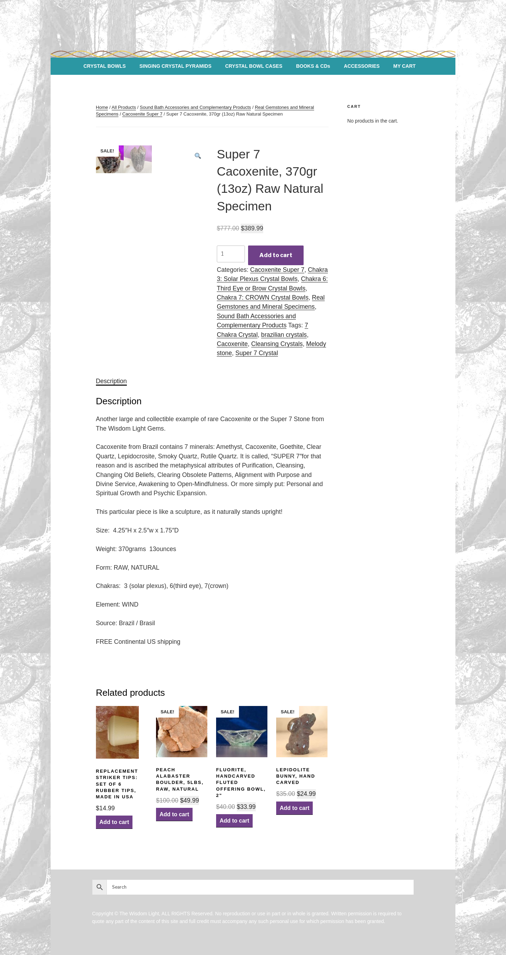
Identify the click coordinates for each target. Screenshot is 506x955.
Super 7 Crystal (256, 353)
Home (102, 107)
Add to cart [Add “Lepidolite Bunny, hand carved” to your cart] (294, 808)
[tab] (111, 381)
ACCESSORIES (362, 66)
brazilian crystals (284, 334)
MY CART (404, 66)
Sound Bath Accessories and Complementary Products (195, 107)
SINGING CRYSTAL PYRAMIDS (176, 66)
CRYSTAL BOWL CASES (254, 66)
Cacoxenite (232, 343)
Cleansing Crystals (277, 343)
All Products (124, 107)
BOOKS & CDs (313, 66)
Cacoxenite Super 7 (142, 114)
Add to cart (275, 255)
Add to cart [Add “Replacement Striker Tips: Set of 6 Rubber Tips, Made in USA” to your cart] (114, 822)
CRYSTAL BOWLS (105, 66)
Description (111, 381)
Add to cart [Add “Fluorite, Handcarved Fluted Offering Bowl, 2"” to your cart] (234, 821)
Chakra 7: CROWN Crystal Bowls (263, 297)
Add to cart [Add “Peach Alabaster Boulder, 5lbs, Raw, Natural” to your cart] (174, 814)
